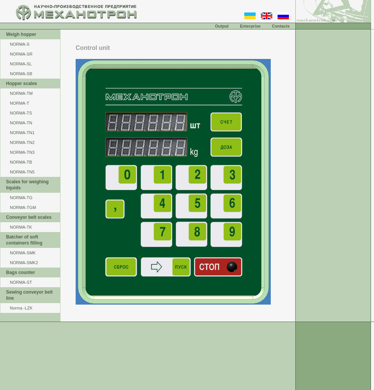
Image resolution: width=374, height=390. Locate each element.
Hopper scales (21, 83)
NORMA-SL (21, 64)
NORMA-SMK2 (24, 262)
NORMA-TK (21, 227)
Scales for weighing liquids (27, 184)
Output (221, 26)
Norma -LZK (21, 308)
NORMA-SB (21, 73)
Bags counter (20, 272)
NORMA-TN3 (22, 152)
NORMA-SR (21, 54)
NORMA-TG (21, 197)
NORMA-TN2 (22, 142)
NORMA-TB (21, 162)
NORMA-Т (19, 103)
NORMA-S (19, 44)
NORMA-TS (21, 113)
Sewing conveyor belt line (29, 295)
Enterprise (250, 26)
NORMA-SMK (23, 253)
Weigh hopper (21, 34)
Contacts (281, 26)
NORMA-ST (21, 282)
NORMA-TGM (23, 207)
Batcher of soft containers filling (24, 240)
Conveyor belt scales (28, 217)
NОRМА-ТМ (21, 93)
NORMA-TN (21, 123)
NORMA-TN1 (22, 132)
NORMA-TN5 (22, 172)
